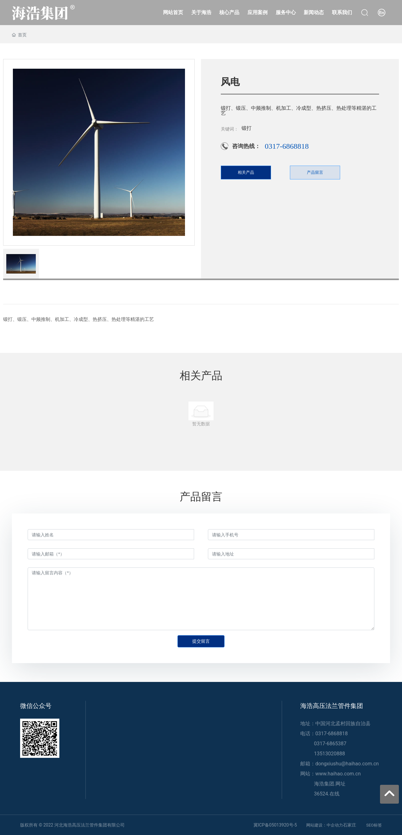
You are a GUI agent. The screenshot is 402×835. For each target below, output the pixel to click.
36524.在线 (327, 794)
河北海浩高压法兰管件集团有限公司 (89, 824)
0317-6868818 (287, 146)
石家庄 (349, 824)
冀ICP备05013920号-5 (275, 824)
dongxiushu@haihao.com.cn (347, 764)
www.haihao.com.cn (338, 774)
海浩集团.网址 (329, 784)
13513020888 (329, 754)
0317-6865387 (330, 744)
